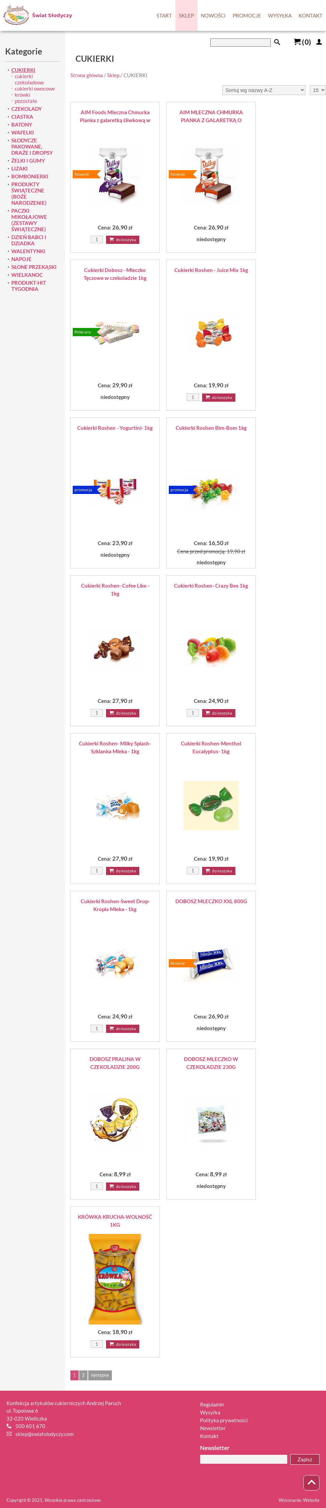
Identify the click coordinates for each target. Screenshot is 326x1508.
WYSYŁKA (280, 15)
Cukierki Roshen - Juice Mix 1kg (211, 270)
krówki (22, 95)
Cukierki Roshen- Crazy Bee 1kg (211, 585)
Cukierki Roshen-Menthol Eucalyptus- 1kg (211, 747)
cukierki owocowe (35, 88)
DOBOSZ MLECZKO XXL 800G (211, 901)
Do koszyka (122, 239)
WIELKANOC (27, 275)
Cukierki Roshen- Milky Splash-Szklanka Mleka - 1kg (115, 747)
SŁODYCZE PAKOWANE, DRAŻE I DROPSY (32, 146)
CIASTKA (22, 117)
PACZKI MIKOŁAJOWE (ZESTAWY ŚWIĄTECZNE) (29, 220)
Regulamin (212, 1404)
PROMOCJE (247, 15)
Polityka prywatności (224, 1420)
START (164, 15)
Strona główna (86, 75)
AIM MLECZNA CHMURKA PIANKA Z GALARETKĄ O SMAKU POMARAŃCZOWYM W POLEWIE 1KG (211, 116)
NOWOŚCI (213, 15)
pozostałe (26, 101)
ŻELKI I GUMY (28, 160)
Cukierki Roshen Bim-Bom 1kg (211, 428)
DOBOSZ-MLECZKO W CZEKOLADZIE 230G (211, 1063)
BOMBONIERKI (29, 176)
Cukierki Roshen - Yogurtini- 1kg (115, 428)
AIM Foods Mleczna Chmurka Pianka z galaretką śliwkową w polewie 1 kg (115, 116)
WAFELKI (22, 132)
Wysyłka (210, 1412)
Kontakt (209, 1436)
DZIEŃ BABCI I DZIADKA (28, 240)
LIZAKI (19, 168)
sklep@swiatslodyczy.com (44, 1434)
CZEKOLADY (26, 109)
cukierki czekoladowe (29, 79)
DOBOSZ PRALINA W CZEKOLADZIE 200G (115, 1063)
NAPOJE (21, 259)
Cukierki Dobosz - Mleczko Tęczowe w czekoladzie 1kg (115, 274)
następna (100, 1375)
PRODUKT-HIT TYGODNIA (28, 286)
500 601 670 (30, 1426)
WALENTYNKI (28, 251)
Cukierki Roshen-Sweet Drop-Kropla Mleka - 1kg (115, 905)
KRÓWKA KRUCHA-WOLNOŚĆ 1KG (115, 1221)
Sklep (113, 75)
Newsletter (213, 1428)
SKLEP (186, 15)
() (302, 42)
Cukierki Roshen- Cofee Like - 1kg (115, 589)
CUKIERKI (23, 70)
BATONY (21, 124)
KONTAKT (311, 15)
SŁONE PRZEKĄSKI (34, 267)
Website (311, 1500)
